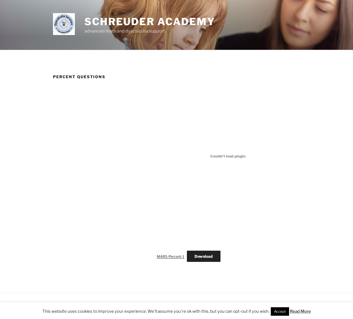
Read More (300, 311)
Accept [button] (280, 311)
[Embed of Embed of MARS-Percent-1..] (228, 156)
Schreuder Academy (149, 22)
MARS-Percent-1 (170, 256)
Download (204, 256)
